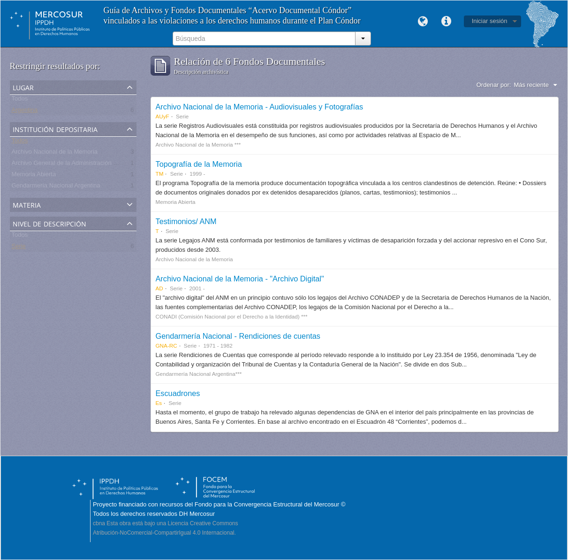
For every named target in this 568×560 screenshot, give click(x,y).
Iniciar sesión (489, 20)
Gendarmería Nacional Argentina (56, 187)
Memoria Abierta (34, 175)
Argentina (25, 111)
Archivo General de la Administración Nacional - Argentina (90, 164)
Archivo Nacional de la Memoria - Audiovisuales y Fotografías (260, 106)
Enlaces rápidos (446, 21)
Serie (19, 247)
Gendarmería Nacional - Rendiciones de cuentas (238, 336)
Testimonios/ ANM (186, 221)
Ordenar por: (494, 84)
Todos (20, 100)
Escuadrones (178, 393)
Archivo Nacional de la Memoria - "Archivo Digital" (240, 278)
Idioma (423, 21)
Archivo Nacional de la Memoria (55, 153)
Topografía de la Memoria (199, 164)
